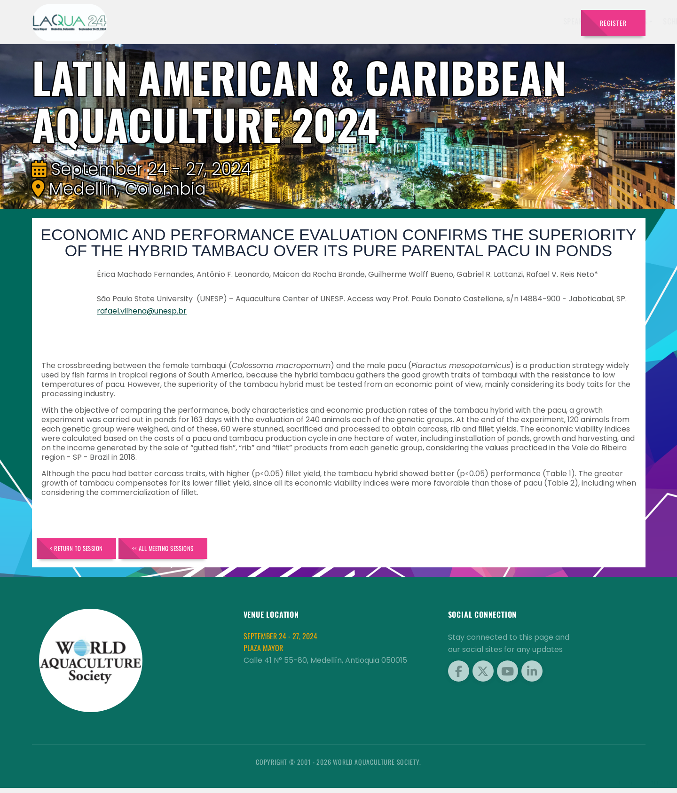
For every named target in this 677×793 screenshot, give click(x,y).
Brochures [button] (503, 21)
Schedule (369, 21)
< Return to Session (86, 551)
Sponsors (411, 21)
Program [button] (454, 21)
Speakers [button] (268, 21)
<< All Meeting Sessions (195, 551)
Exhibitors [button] (318, 21)
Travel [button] (550, 21)
